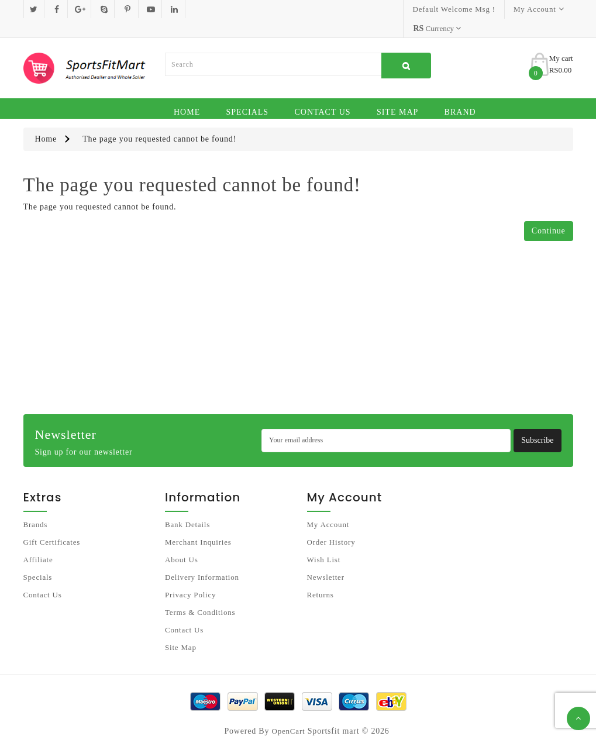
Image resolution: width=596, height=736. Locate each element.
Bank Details (187, 505)
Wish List (324, 540)
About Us (181, 540)
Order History (331, 523)
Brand (460, 93)
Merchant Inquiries (198, 523)
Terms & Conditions (200, 593)
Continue (549, 212)
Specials (247, 93)
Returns (320, 576)
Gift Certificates (52, 523)
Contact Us (322, 93)
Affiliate (38, 540)
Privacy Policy (190, 576)
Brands (35, 505)
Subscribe (537, 421)
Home (187, 93)
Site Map (397, 93)
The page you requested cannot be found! (159, 120)
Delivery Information (202, 558)
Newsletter (325, 558)
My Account (328, 505)
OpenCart (288, 712)
